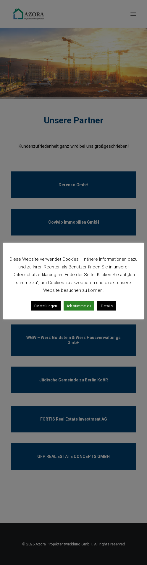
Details (107, 306)
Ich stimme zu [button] (79, 306)
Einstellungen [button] (45, 306)
